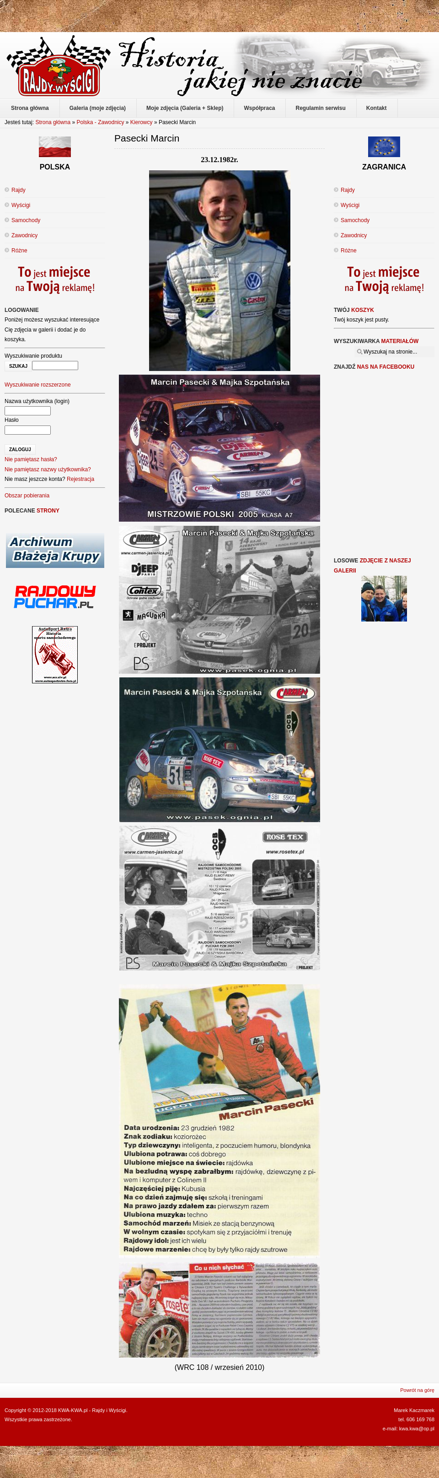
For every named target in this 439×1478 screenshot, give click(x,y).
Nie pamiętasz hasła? (31, 459)
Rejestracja (80, 479)
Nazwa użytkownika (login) (37, 401)
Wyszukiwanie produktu (33, 356)
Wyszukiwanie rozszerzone (38, 385)
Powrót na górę (417, 1390)
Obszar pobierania (27, 495)
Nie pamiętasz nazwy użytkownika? (48, 469)
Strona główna (52, 122)
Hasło (12, 420)
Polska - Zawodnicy (100, 122)
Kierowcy (141, 122)
